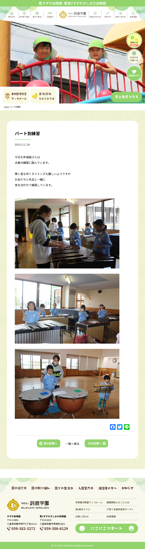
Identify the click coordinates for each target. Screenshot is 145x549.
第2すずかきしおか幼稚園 (87, 3)
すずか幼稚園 (52, 3)
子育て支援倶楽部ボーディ (120, 509)
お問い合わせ (82, 516)
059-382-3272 (23, 528)
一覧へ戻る (72, 444)
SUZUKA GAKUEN (63, 545)
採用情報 (111, 516)
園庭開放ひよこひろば (118, 502)
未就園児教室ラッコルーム (88, 502)
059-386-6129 (56, 528)
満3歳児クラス (82, 509)
